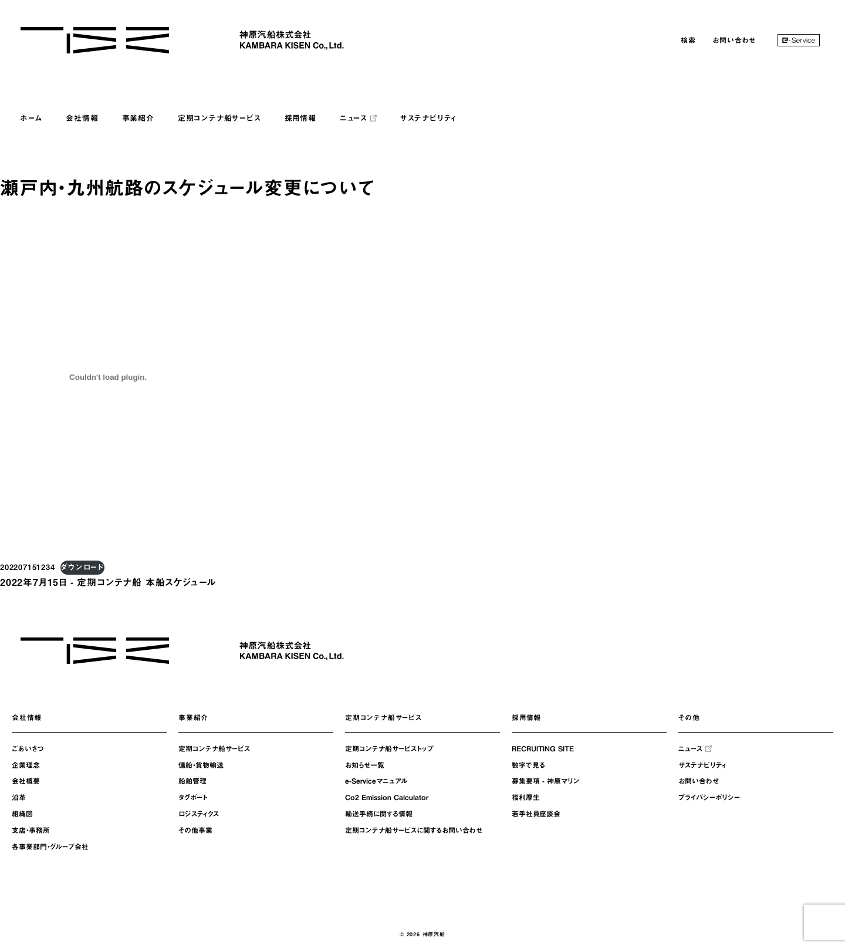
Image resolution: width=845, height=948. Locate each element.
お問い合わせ (734, 39)
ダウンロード (82, 567)
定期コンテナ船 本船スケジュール (146, 582)
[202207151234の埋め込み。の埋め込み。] (108, 377)
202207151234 (27, 567)
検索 (688, 39)
